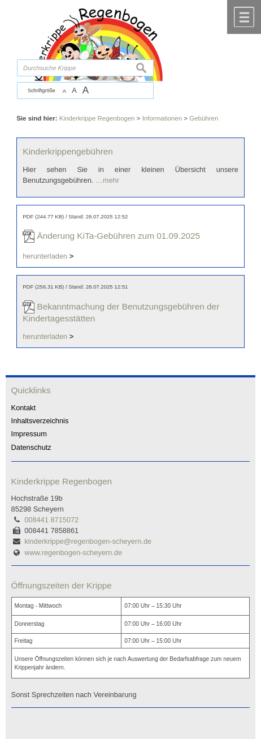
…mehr (107, 180)
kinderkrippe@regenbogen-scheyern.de (87, 541)
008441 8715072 (51, 519)
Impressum (29, 433)
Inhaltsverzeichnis (40, 420)
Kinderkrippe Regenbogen (61, 481)
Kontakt (23, 407)
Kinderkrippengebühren (68, 151)
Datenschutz (31, 447)
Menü (244, 17)
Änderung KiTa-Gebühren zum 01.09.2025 (118, 235)
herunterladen (45, 256)
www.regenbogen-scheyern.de (73, 552)
